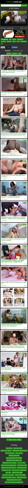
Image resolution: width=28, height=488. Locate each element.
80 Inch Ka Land (10, 453)
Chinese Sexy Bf (6, 470)
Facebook (14, 47)
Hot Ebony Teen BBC (8, 475)
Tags (9, 486)
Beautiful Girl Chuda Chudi (8, 467)
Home (5, 486)
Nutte (14, 41)
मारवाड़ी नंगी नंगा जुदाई (17, 472)
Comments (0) (18, 50)
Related (7, 50)
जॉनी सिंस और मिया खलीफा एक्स (13, 460)
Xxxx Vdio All (19, 453)
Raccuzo (14, 53)
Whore (14, 39)
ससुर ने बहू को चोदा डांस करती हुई (14, 458)
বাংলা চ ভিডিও (21, 463)
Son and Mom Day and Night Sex (14, 482)
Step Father (9, 448)
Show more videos (14, 440)
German (3, 41)
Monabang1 (4, 39)
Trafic (19, 53)
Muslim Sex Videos (6, 450)
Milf (10, 39)
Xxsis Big (8, 472)
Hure (18, 41)
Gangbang (20, 39)
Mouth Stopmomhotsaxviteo (8, 465)
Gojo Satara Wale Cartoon (9, 477)
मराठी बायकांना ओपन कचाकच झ (19, 450)
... (1, 43)
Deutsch (9, 41)
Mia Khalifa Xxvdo (22, 467)
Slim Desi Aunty (18, 448)
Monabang (23, 41)
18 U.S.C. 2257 (20, 486)
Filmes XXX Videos (20, 475)
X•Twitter (8, 47)
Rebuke (9, 53)
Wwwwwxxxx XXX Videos (9, 463)
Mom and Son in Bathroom (19, 470)
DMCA (13, 486)
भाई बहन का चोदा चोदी (14, 455)
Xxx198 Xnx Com (22, 465)
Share (2, 47)
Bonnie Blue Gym (21, 477)
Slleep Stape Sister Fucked (14, 479)
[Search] (11, 5)
